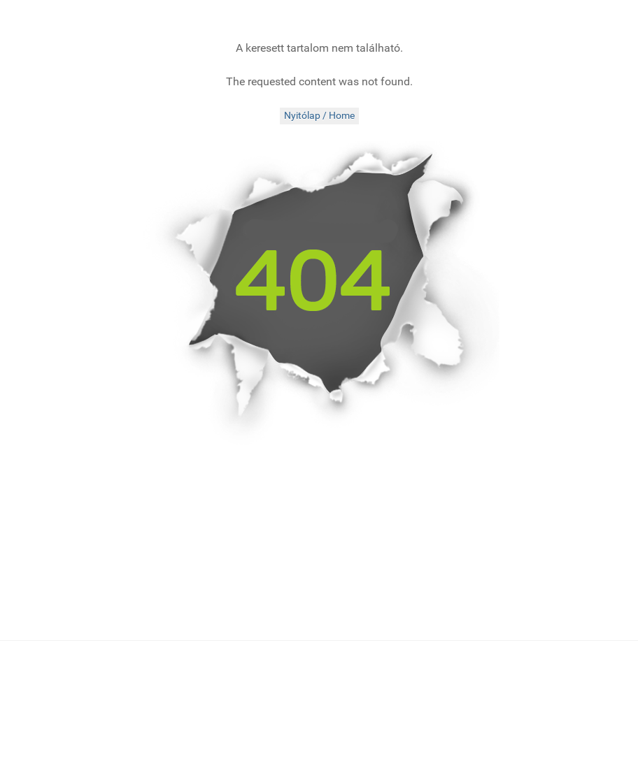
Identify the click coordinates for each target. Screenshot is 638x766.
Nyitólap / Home (319, 116)
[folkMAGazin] (130, 17)
